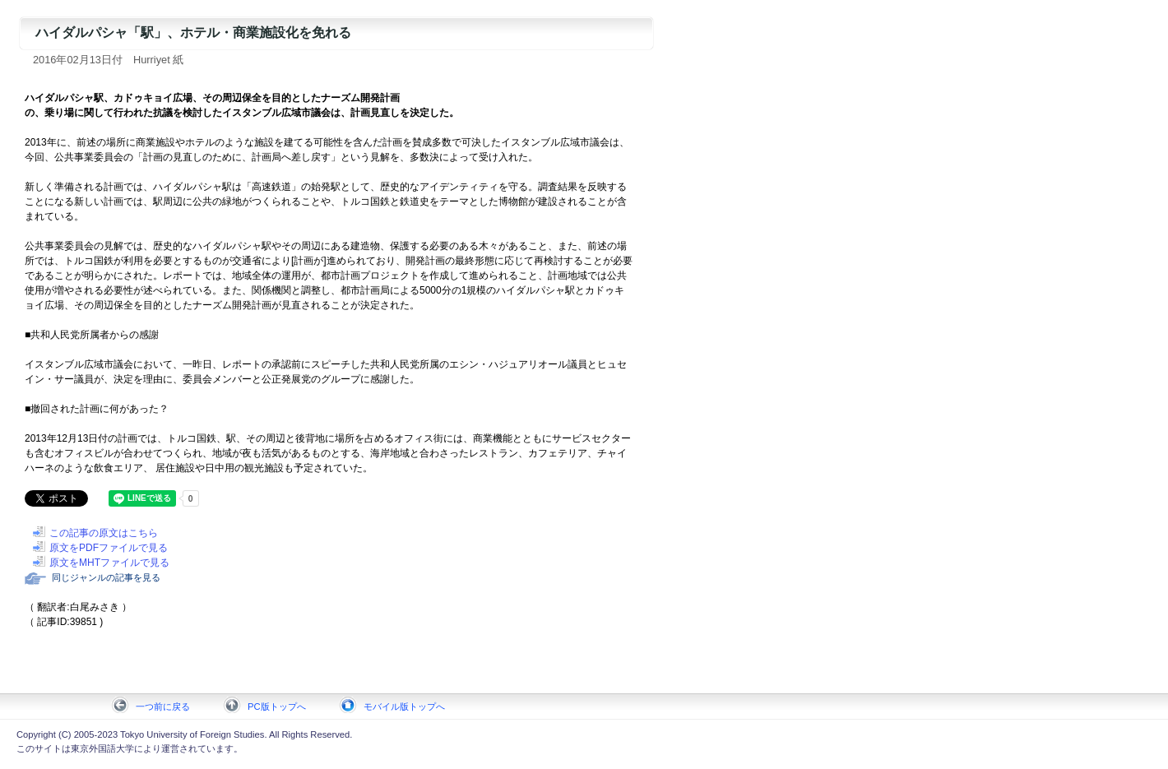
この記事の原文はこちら (103, 533)
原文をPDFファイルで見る (108, 548)
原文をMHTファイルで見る (109, 562)
